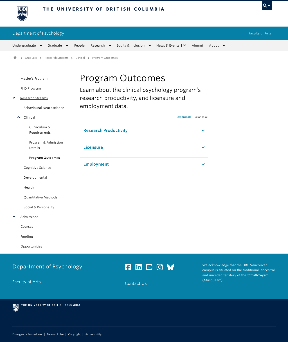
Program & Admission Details (46, 145)
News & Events (167, 45)
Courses (26, 226)
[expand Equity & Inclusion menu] (150, 45)
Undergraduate (24, 45)
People (79, 45)
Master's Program (33, 78)
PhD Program (30, 88)
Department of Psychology (38, 33)
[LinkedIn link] (140, 268)
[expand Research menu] (110, 45)
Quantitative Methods (40, 197)
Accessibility (93, 334)
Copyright (74, 334)
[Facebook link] (130, 268)
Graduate (54, 45)
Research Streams (56, 57)
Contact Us (136, 283)
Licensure (93, 147)
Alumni (197, 45)
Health (29, 187)
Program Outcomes (44, 158)
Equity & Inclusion (131, 45)
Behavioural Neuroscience (44, 108)
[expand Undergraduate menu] (41, 45)
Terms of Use (55, 334)
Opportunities (31, 246)
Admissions (29, 217)
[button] (15, 98)
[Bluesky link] (172, 268)
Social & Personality (39, 207)
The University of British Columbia (22, 14)
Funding (26, 236)
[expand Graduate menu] (67, 45)
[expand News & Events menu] (184, 45)
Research (98, 45)
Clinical (80, 57)
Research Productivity (105, 130)
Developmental (35, 177)
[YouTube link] (151, 268)
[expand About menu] (224, 45)
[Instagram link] (161, 268)
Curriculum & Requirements (40, 129)
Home (15, 57)
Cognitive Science (37, 167)
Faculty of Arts (260, 33)
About (214, 45)
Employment (96, 164)
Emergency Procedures (27, 334)
